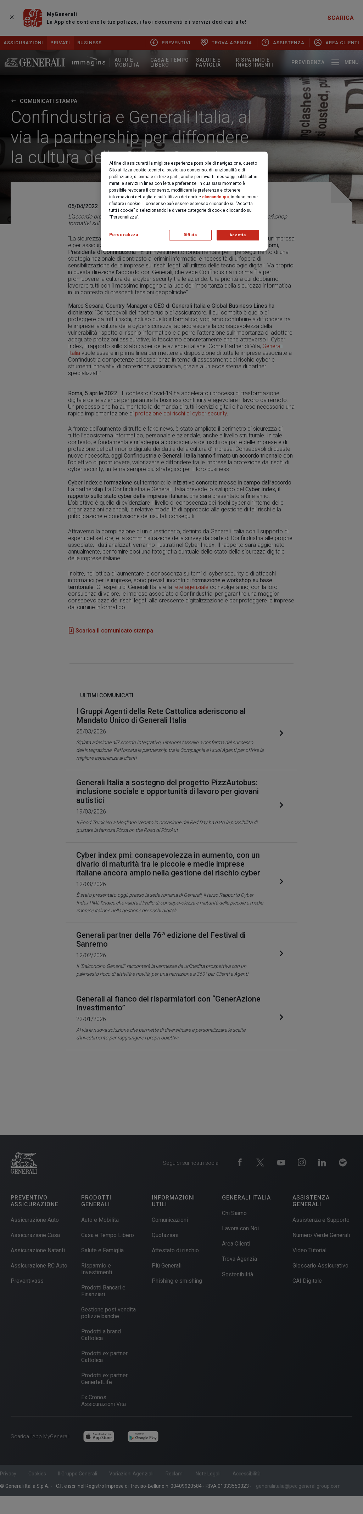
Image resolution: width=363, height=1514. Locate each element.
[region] (184, 201)
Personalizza (123, 234)
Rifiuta (190, 235)
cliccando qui (215, 196)
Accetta (238, 235)
